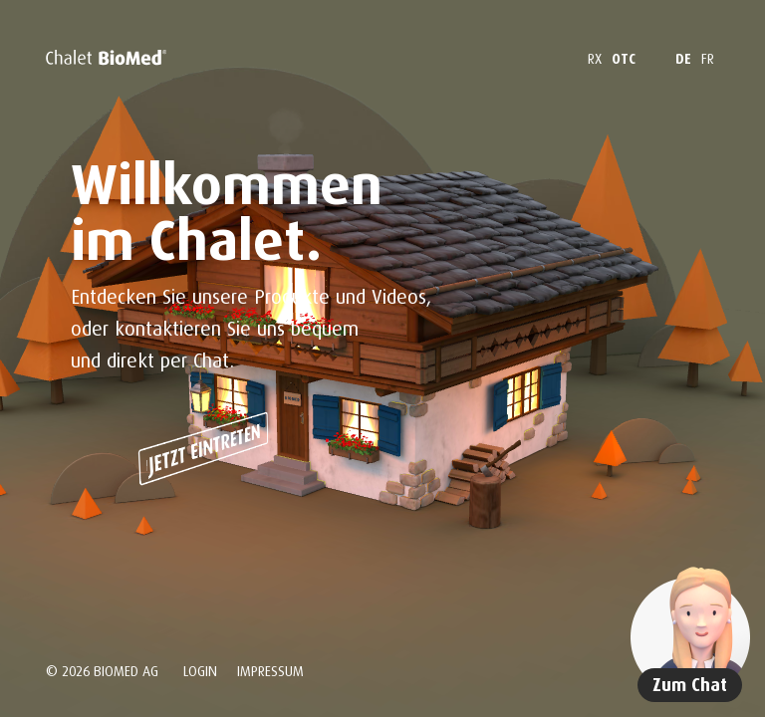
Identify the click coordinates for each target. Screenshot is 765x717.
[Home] (106, 58)
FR (707, 58)
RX (595, 58)
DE (683, 58)
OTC (624, 58)
